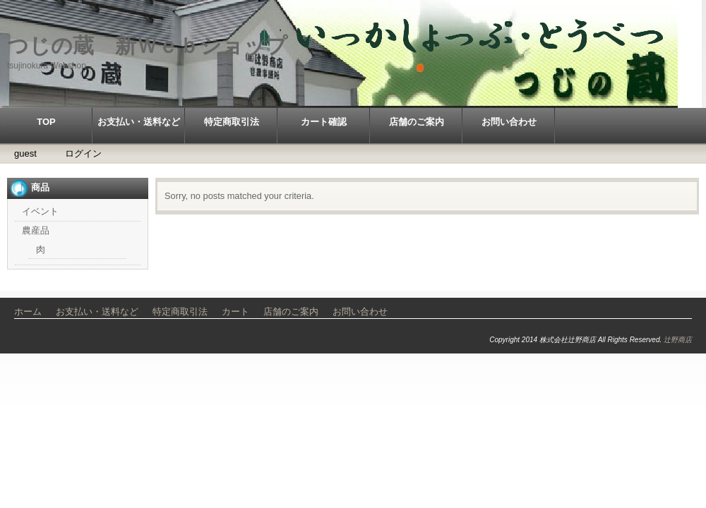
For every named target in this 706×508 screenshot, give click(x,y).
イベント (40, 211)
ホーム (28, 311)
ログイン (83, 153)
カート (235, 311)
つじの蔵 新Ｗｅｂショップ (147, 45)
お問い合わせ (509, 121)
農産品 (35, 230)
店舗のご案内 (416, 121)
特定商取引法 (231, 121)
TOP (46, 121)
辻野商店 (678, 340)
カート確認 (324, 121)
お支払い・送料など (138, 121)
